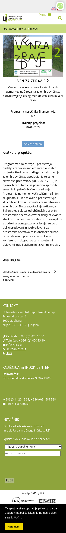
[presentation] (31, 469)
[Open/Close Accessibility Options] (60, 6)
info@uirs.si (14, 345)
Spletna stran (33, 144)
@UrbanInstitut (16, 349)
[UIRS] (13, 18)
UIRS (9, 353)
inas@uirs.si (9, 279)
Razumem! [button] (13, 526)
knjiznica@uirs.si (18, 404)
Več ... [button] (18, 517)
